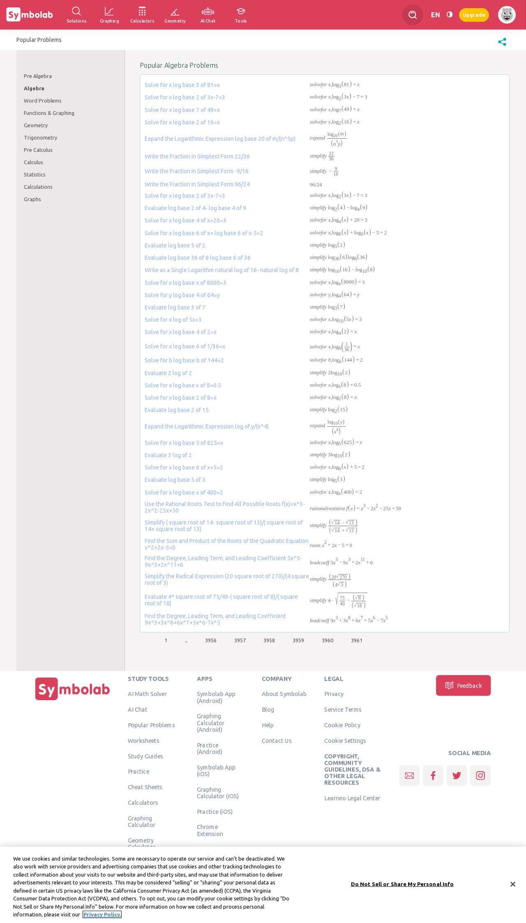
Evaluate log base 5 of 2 (175, 245)
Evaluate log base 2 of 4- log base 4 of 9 (195, 208)
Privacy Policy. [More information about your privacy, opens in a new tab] (102, 916)
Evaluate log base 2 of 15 (177, 410)
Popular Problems (151, 724)
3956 (211, 640)
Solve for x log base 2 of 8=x (181, 397)
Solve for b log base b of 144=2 (184, 360)
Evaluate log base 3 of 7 (175, 307)
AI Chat (138, 709)
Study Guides (145, 756)
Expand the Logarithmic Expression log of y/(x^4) (207, 426)
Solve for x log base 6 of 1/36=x (185, 346)
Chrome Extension (210, 830)
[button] (502, 46)
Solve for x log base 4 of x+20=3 (185, 220)
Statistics (35, 174)
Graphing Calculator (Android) (211, 723)
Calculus (33, 162)
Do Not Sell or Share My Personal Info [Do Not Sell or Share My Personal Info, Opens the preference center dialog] (402, 885)
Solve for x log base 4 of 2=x (181, 332)
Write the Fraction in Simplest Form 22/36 (197, 156)
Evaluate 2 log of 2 (168, 373)
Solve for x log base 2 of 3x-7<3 (185, 195)
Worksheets (143, 740)
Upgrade (474, 14)
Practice (138, 771)
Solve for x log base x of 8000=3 (185, 282)
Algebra (34, 88)
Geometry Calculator (142, 843)
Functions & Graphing (49, 113)
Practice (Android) (210, 748)
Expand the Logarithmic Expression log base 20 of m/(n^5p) (220, 138)
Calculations (38, 187)
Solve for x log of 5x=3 (173, 319)
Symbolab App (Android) (216, 697)
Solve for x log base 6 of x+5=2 (184, 467)
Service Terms (343, 709)
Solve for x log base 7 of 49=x (182, 110)
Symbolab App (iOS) (216, 770)
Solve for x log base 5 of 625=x (184, 443)
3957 (240, 640)
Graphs (32, 199)
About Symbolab (284, 694)
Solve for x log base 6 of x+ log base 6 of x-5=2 (204, 233)
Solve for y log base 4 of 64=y (182, 295)
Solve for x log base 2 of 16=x (182, 122)
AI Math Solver (147, 694)
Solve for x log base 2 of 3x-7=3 (185, 97)
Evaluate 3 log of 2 (168, 455)
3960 (327, 640)
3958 (269, 640)
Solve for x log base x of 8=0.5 (183, 385)
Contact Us (277, 740)
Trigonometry (40, 137)
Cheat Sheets (145, 787)
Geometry (36, 125)
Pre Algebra (38, 76)
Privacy (334, 694)
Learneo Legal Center (352, 798)
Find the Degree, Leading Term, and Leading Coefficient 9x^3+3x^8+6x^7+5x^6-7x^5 (215, 619)
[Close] (513, 886)
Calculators (143, 802)
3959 (298, 640)
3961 (356, 640)
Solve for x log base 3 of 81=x (182, 85)
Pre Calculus (38, 150)
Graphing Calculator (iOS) (218, 792)
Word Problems (43, 100)
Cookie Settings (345, 740)
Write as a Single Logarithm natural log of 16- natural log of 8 (222, 270)
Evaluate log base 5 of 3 (175, 479)
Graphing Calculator (142, 821)
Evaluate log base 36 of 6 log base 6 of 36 (198, 257)
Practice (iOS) (215, 811)
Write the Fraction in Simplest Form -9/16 (197, 171)
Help (268, 724)
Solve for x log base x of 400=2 (184, 492)
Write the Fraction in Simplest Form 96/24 (197, 184)
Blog (268, 709)
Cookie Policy (342, 724)
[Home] (72, 700)
